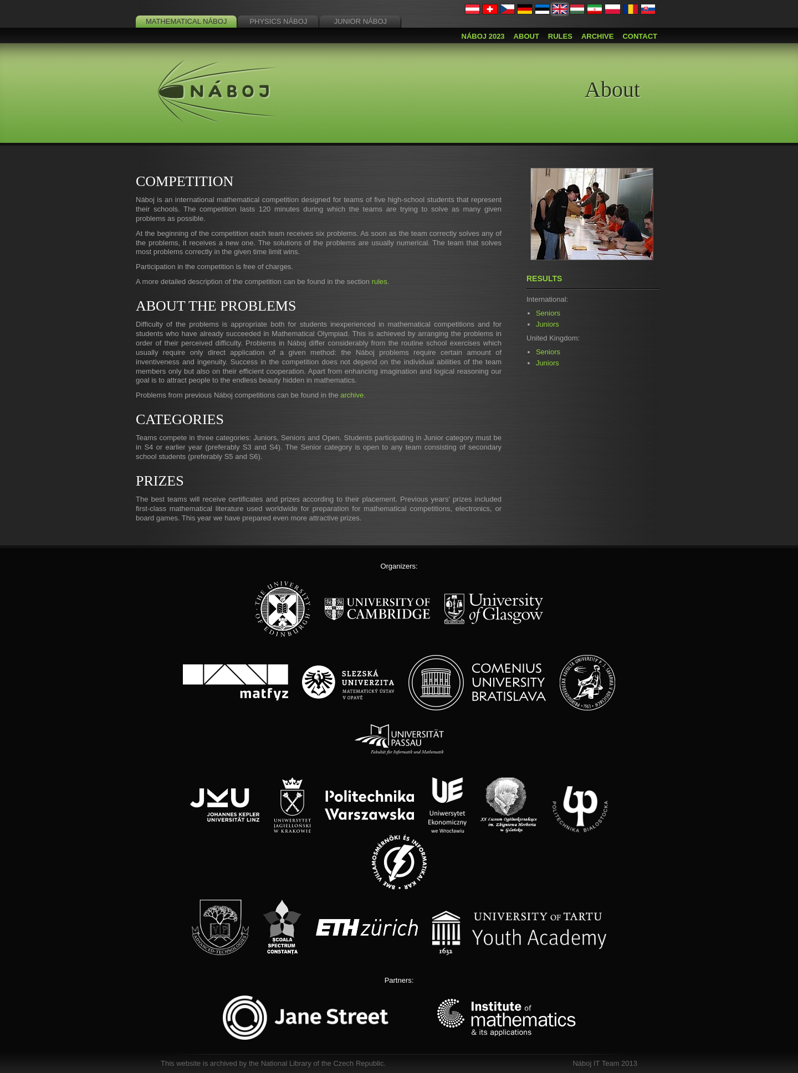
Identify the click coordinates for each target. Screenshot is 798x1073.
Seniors (548, 313)
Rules (560, 36)
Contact (639, 36)
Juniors (547, 324)
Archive (597, 36)
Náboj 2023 (483, 36)
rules (379, 281)
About (526, 36)
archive (352, 395)
